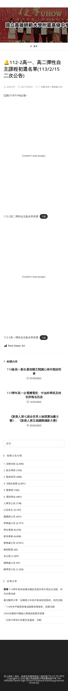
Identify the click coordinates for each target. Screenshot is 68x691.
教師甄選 (8, 549)
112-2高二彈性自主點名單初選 (21, 216)
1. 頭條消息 (44, 86)
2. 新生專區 (10, 470)
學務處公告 (9, 523)
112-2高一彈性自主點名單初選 (21, 337)
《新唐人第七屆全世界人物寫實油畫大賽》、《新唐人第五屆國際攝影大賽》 (34, 419)
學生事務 (8, 529)
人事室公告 (9, 503)
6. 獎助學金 (10, 496)
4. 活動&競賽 (10, 483)
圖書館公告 (9, 516)
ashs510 (11, 86)
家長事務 (8, 536)
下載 (44, 216)
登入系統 (8, 676)
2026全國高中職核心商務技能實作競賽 (24, 613)
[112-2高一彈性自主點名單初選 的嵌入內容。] (34, 276)
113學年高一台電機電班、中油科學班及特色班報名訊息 (34, 395)
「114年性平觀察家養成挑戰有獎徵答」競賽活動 (29, 606)
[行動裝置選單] (34, 46)
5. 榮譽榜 (8, 490)
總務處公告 (9, 562)
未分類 (7, 556)
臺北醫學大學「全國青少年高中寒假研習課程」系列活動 (33, 600)
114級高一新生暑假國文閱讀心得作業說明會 (34, 371)
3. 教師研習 (10, 476)
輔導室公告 (9, 569)
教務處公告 (56, 86)
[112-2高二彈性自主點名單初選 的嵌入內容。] (34, 155)
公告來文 (8, 509)
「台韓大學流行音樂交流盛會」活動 (22, 620)
